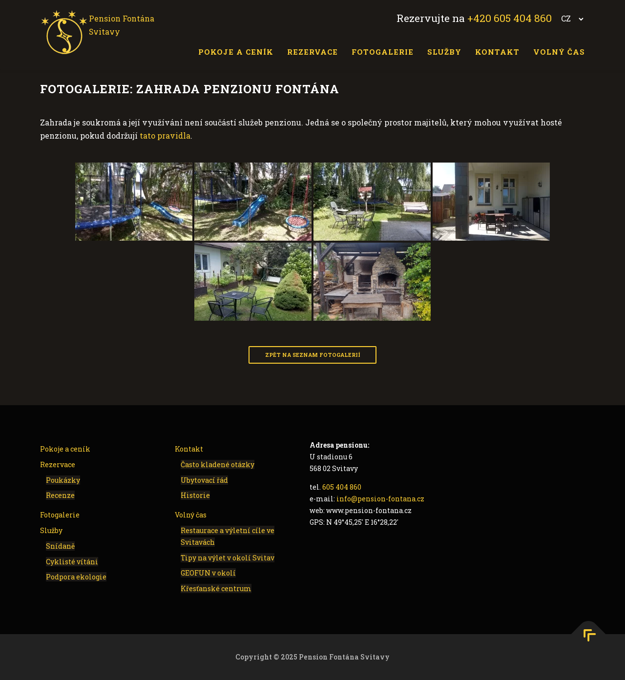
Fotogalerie (383, 52)
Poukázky (63, 479)
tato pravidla (165, 135)
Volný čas (559, 52)
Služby (444, 52)
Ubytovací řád (204, 479)
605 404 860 (341, 487)
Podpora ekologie (76, 576)
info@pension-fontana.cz (380, 498)
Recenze (60, 495)
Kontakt (497, 52)
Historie (195, 495)
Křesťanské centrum (216, 588)
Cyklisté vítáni (72, 561)
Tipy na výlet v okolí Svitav (227, 557)
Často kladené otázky (217, 464)
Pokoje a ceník (235, 52)
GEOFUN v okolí (208, 572)
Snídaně (60, 546)
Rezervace (312, 52)
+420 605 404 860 (509, 18)
